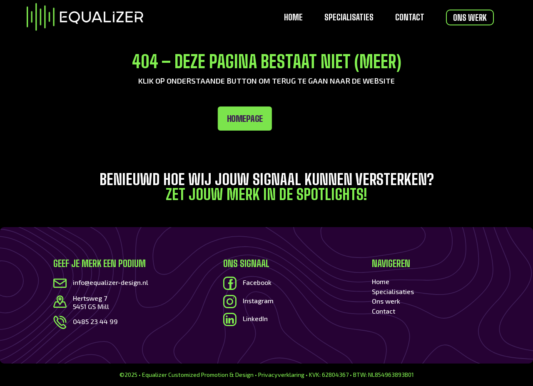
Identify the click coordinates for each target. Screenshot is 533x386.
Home (293, 18)
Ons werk (470, 17)
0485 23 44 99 (95, 321)
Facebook (257, 282)
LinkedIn (255, 318)
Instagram (258, 300)
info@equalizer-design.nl (110, 282)
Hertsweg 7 (90, 298)
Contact (409, 18)
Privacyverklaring (281, 374)
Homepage (166, 119)
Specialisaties (349, 18)
